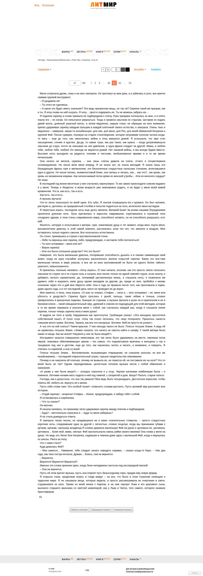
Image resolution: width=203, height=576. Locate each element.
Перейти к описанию (79, 510)
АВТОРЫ (81, 52)
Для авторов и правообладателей (140, 569)
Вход (37, 5)
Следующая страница (123, 510)
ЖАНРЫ (66, 52)
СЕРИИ (116, 52)
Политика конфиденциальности (139, 571)
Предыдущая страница (101, 510)
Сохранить (156, 69)
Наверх (195, 573)
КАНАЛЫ (134, 52)
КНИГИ (99, 52)
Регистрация (48, 5)
